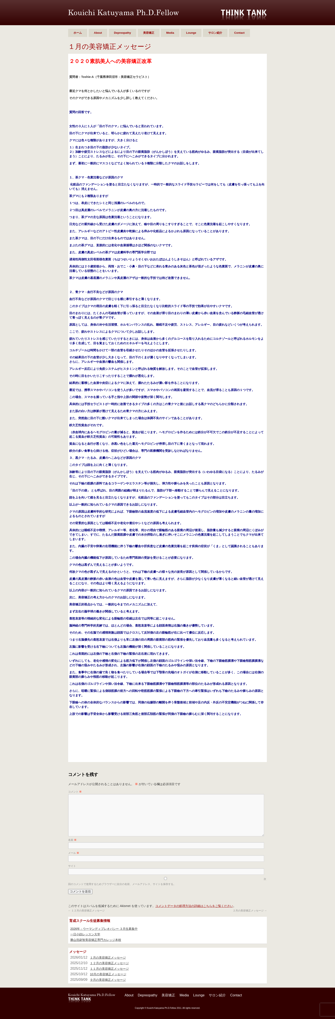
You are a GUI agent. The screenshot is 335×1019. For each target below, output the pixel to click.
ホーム (77, 32)
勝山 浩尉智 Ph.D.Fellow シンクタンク (123, 13)
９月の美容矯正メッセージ (108, 979)
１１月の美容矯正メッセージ (109, 968)
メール (73, 852)
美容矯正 (148, 32)
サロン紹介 (215, 32)
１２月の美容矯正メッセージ (86, 910)
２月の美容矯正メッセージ (250, 910)
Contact (239, 32)
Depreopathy (122, 32)
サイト (72, 865)
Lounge (191, 32)
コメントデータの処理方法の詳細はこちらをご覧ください (194, 906)
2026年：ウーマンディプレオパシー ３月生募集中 (104, 928)
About (98, 32)
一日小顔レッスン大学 (85, 934)
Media (170, 32)
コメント (75, 791)
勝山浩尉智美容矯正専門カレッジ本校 (95, 940)
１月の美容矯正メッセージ (108, 957)
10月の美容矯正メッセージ (108, 974)
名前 (72, 839)
